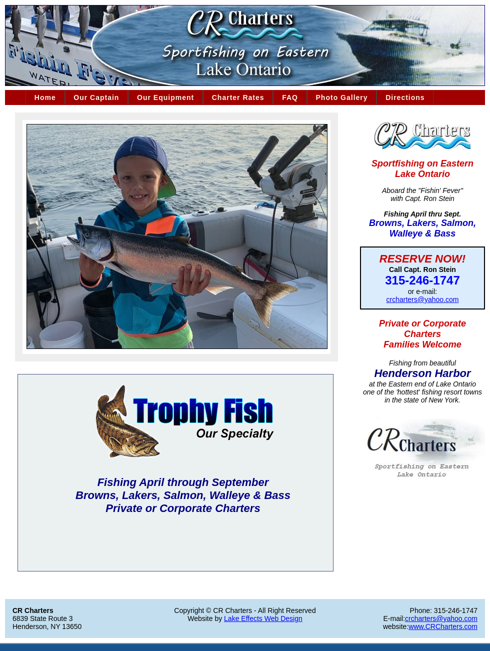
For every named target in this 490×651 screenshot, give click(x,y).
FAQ (290, 98)
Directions (405, 98)
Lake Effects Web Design (263, 618)
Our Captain (96, 98)
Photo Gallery (342, 98)
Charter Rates (238, 98)
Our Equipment (165, 98)
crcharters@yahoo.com (422, 300)
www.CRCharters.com (443, 626)
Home (45, 98)
